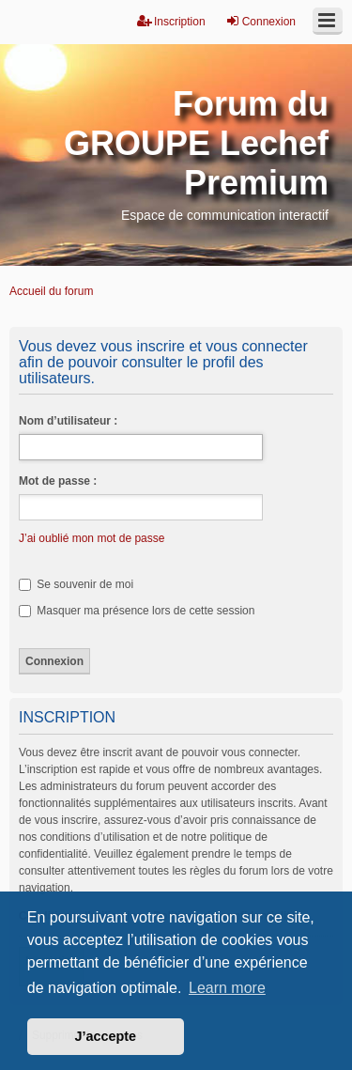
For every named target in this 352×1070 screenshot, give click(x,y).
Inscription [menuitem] (171, 21)
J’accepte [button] (106, 1036)
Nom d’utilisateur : (68, 420)
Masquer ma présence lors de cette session (136, 610)
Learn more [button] (227, 988)
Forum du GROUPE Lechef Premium (196, 143)
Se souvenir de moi (76, 584)
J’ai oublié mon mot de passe (91, 538)
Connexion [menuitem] (260, 21)
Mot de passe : (58, 481)
